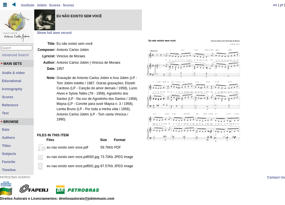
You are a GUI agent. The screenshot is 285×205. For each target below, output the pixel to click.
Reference (10, 105)
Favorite (8, 162)
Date (5, 130)
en (275, 5)
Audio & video (13, 73)
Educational (11, 81)
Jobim (42, 5)
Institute (28, 5)
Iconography (12, 89)
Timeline (9, 170)
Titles (6, 146)
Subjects (9, 154)
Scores (54, 5)
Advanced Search (15, 55)
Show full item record (54, 33)
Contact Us (276, 177)
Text (5, 113)
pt (281, 5)
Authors (8, 138)
